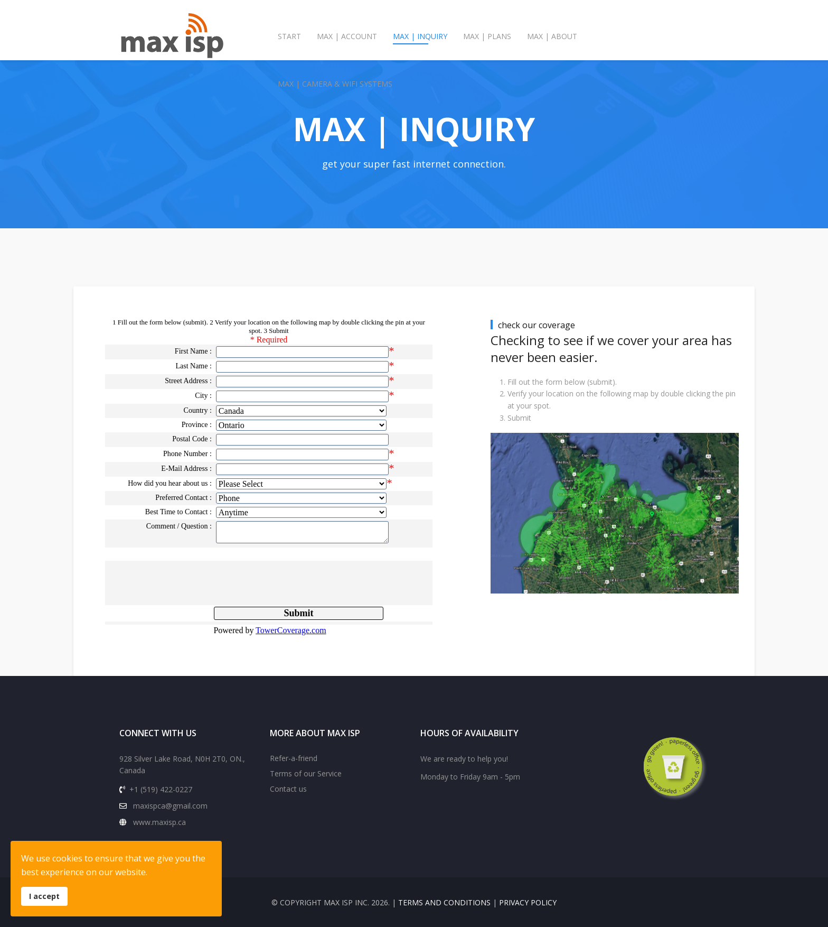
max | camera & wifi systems (335, 84)
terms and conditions (444, 902)
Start (289, 36)
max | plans (487, 36)
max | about (552, 36)
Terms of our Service (306, 773)
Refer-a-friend (293, 758)
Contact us (288, 789)
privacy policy (528, 902)
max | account (347, 36)
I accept (44, 896)
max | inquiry (420, 36)
